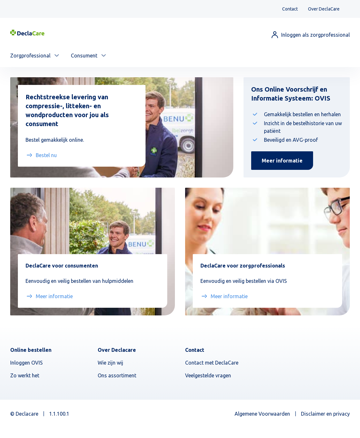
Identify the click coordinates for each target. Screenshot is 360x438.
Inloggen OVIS (26, 363)
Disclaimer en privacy (325, 414)
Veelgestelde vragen (208, 375)
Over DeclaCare (324, 8)
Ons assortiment (117, 375)
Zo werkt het (24, 375)
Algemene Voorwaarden (262, 414)
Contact (290, 8)
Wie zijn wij (110, 363)
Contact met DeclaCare (211, 363)
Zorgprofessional (30, 55)
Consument (84, 55)
